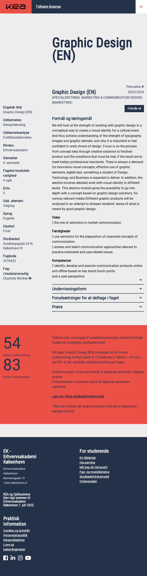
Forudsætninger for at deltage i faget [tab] (97, 297)
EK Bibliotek (88, 458)
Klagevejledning (14, 540)
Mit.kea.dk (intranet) (94, 467)
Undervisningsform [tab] (97, 288)
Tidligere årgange (48, 7)
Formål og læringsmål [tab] (97, 119)
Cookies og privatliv (16, 530)
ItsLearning (87, 462)
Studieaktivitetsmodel (94, 477)
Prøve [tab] (97, 306)
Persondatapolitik (15, 535)
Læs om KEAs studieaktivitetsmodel (78, 396)
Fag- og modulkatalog (94, 472)
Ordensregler (88, 481)
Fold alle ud (134, 108)
